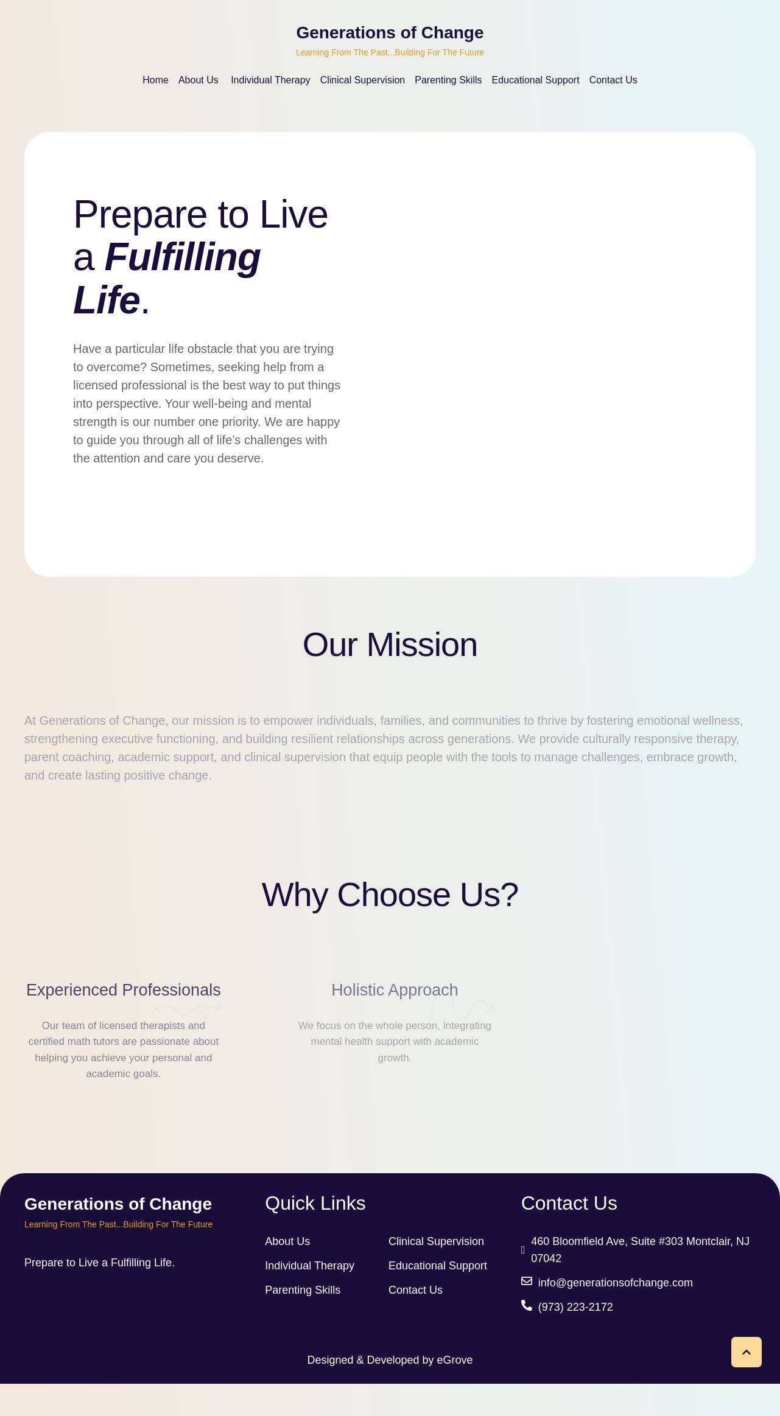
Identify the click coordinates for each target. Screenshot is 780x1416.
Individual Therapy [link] (309, 1298)
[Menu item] (155, 80)
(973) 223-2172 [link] (575, 1339)
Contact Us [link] (415, 1322)
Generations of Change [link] (389, 32)
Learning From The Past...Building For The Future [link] (390, 52)
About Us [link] (287, 1274)
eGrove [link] (455, 1392)
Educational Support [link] (437, 1298)
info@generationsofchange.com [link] (615, 1315)
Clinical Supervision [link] (436, 1274)
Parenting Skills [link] (302, 1322)
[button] (746, 1352)
